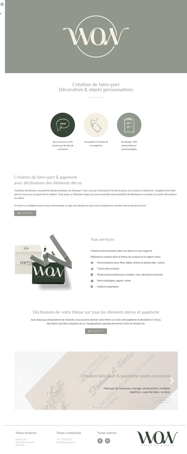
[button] (20, 380)
